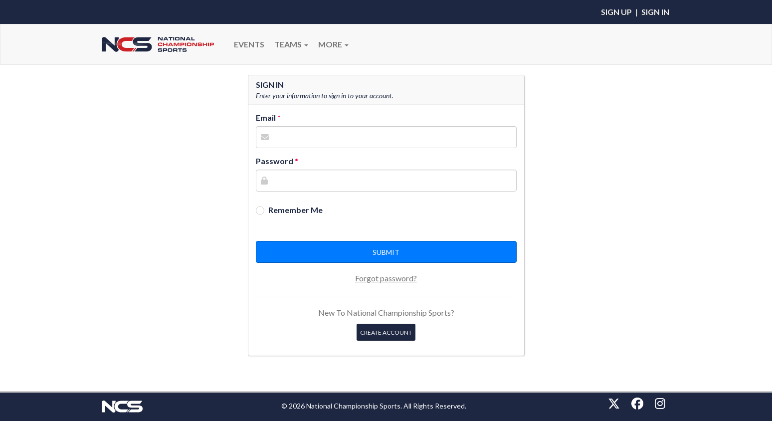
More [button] (333, 44)
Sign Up (616, 11)
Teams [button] (291, 44)
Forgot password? (386, 278)
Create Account (386, 332)
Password (274, 161)
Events (249, 44)
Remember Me (295, 209)
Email (266, 117)
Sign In (655, 11)
